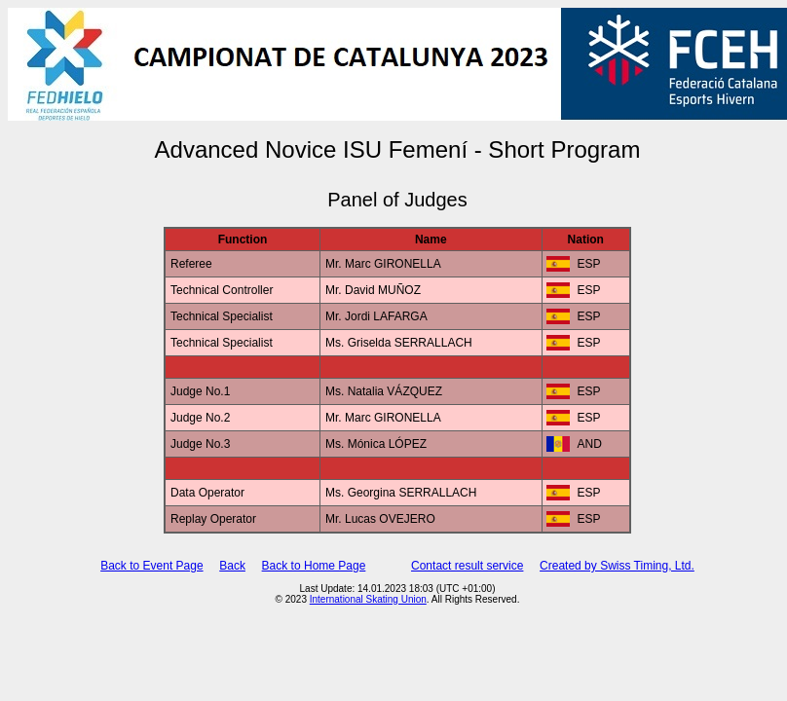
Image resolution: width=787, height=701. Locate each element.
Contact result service (467, 565)
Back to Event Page (151, 565)
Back (232, 565)
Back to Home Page (314, 565)
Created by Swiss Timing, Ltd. (617, 565)
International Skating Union (368, 599)
